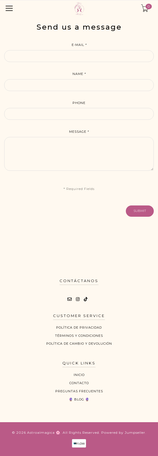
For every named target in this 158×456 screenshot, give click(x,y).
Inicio (79, 375)
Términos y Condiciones (79, 336)
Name (79, 74)
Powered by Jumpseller (123, 432)
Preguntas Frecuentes (79, 391)
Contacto (79, 383)
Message (79, 132)
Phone (79, 103)
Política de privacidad (79, 327)
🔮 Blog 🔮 (79, 399)
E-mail (79, 45)
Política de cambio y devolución (79, 344)
